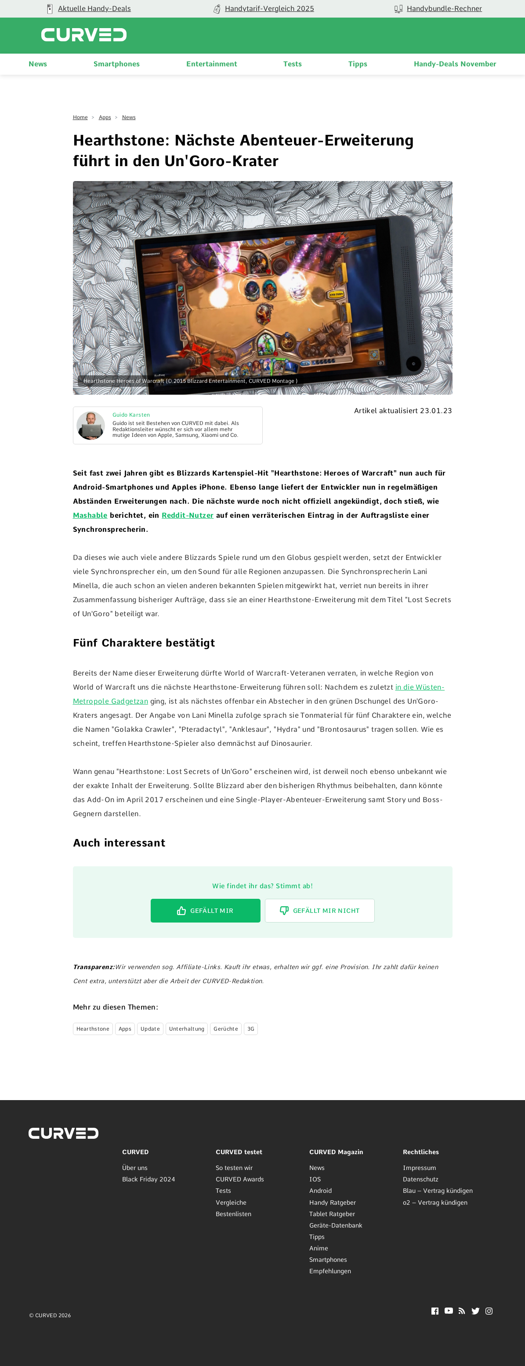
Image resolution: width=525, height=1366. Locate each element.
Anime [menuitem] (318, 1248)
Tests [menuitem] (292, 64)
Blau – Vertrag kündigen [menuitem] (438, 1190)
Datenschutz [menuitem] (420, 1179)
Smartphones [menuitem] (117, 64)
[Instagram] (489, 1312)
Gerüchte (226, 1029)
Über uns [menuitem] (135, 1167)
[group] (262, 9)
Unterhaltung (187, 1029)
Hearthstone (92, 1029)
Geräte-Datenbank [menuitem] (335, 1225)
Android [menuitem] (320, 1190)
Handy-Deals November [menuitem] (455, 64)
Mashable (90, 515)
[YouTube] (449, 1311)
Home (80, 117)
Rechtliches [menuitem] (421, 1151)
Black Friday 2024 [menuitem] (148, 1179)
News (129, 117)
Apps (105, 117)
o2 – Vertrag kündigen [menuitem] (435, 1202)
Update (150, 1029)
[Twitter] (475, 1312)
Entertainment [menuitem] (211, 64)
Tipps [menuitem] (357, 64)
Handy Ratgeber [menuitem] (332, 1202)
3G (251, 1029)
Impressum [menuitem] (419, 1167)
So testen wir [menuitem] (234, 1167)
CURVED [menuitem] (135, 1151)
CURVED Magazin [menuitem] (336, 1151)
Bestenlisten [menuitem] (233, 1213)
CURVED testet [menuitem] (239, 1151)
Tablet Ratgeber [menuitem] (332, 1213)
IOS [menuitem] (315, 1179)
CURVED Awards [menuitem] (240, 1179)
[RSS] (462, 1312)
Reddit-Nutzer (188, 515)
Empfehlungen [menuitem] (330, 1271)
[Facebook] (434, 1312)
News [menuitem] (38, 64)
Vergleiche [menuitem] (231, 1202)
